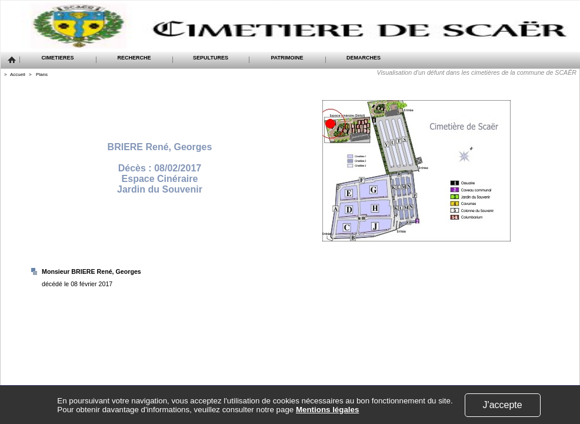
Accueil (17, 74)
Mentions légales (327, 409)
